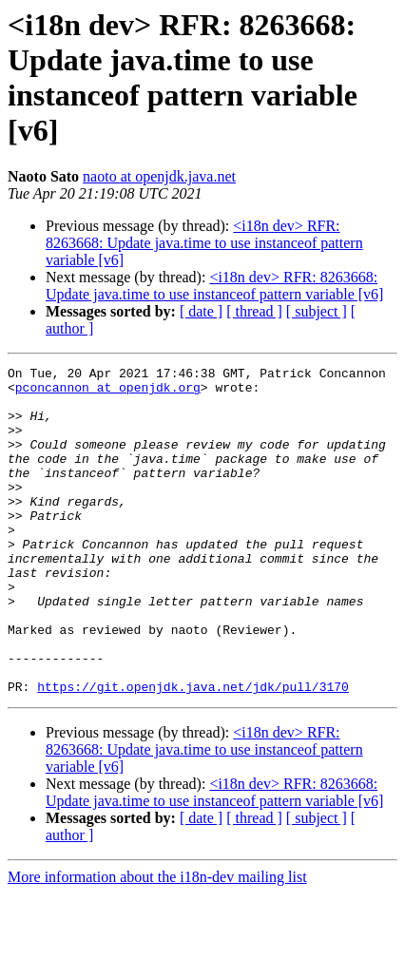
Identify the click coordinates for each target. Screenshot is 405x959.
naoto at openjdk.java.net (159, 176)
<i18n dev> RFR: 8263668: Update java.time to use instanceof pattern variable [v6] (204, 243)
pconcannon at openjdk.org (108, 392)
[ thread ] (254, 311)
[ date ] (201, 311)
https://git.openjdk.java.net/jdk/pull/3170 (193, 751)
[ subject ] (316, 311)
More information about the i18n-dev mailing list (157, 942)
